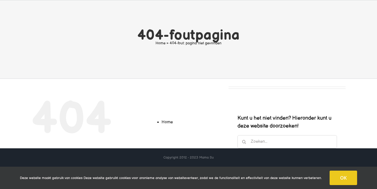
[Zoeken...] (287, 141)
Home (160, 43)
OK (343, 178)
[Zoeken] (244, 141)
